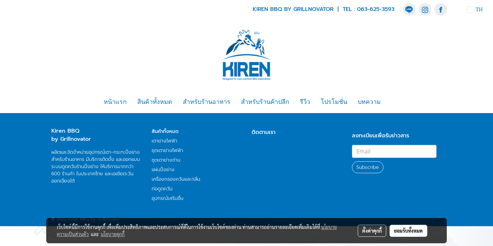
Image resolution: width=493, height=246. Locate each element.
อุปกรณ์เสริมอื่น (168, 198)
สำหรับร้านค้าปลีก (265, 101)
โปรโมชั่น (334, 101)
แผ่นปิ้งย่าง (163, 169)
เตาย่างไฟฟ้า (164, 141)
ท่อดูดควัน (162, 188)
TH (475, 9)
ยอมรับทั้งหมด (408, 231)
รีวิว (305, 101)
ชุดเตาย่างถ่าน (166, 160)
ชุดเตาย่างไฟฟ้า (167, 150)
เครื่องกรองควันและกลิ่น (176, 179)
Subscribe (367, 167)
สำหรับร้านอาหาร (206, 101)
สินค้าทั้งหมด (154, 101)
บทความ (369, 101)
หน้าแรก (115, 101)
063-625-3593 (375, 9)
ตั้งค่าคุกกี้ (372, 231)
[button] (392, 102)
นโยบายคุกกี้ (113, 234)
